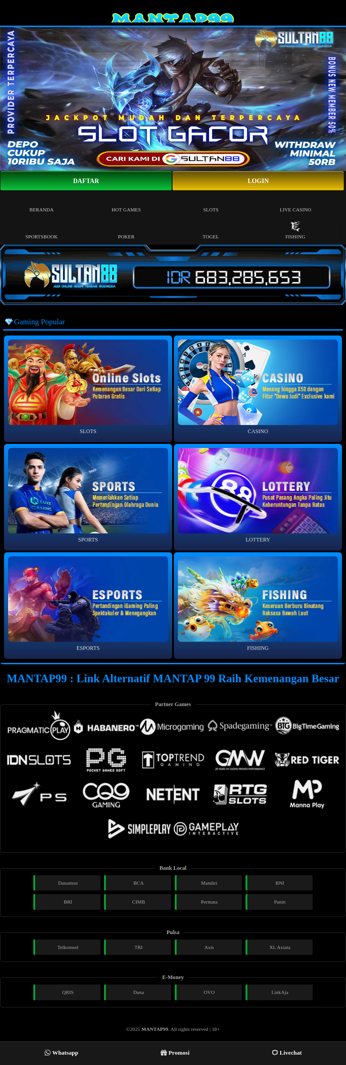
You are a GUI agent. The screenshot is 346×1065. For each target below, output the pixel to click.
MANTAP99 (154, 1029)
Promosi (175, 1052)
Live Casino (295, 203)
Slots (211, 203)
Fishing (295, 230)
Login (258, 181)
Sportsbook (41, 230)
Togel (211, 230)
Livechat (287, 1052)
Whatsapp (61, 1052)
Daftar (86, 181)
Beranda (41, 203)
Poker (126, 230)
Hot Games (126, 203)
